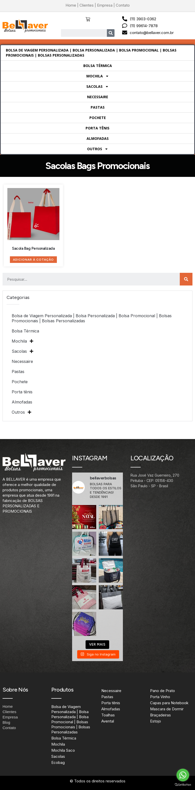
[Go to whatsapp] (182, 775)
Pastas (98, 107)
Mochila (97, 76)
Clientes (86, 5)
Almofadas (98, 138)
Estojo (155, 721)
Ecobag (58, 762)
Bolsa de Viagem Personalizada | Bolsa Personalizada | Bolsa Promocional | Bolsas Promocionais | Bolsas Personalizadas (91, 53)
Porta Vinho (160, 696)
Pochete (97, 117)
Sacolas (97, 86)
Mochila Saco (63, 750)
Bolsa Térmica (97, 65)
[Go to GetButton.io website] (183, 784)
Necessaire (97, 96)
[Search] (111, 33)
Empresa (104, 5)
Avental (107, 721)
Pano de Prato (162, 690)
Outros (97, 149)
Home (71, 5)
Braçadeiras (160, 715)
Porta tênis (97, 128)
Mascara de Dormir (167, 709)
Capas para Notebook (169, 702)
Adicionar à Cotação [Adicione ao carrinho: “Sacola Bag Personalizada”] (33, 259)
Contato (123, 5)
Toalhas (108, 715)
